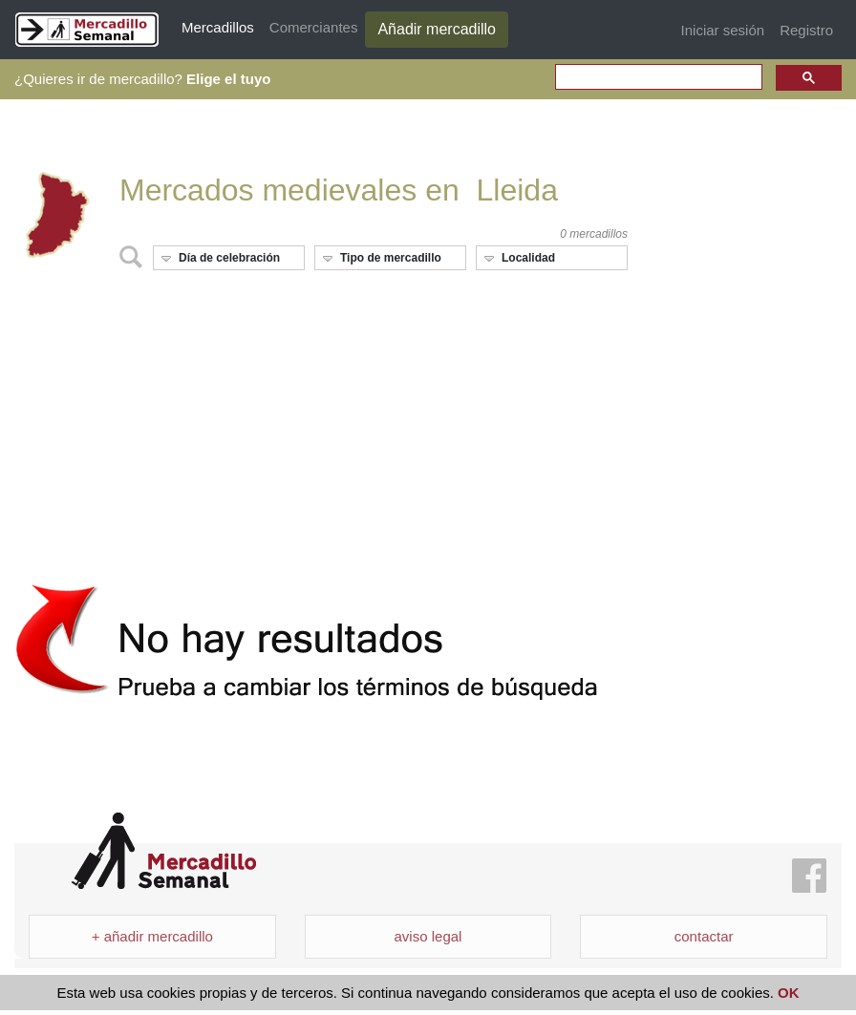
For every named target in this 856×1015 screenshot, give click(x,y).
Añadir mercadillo (436, 29)
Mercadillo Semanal (164, 851)
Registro (806, 30)
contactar (704, 936)
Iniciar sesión (723, 30)
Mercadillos (218, 27)
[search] (657, 78)
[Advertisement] (321, 419)
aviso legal (428, 936)
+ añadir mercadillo (152, 936)
